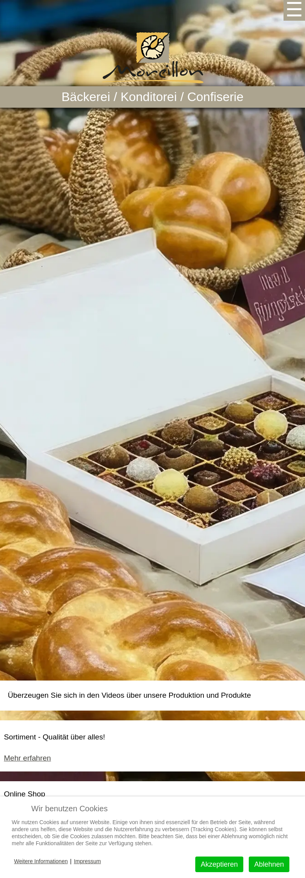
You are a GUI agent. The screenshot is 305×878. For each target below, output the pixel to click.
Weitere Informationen (41, 861)
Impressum (87, 861)
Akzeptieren (219, 864)
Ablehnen (269, 864)
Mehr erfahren (27, 758)
